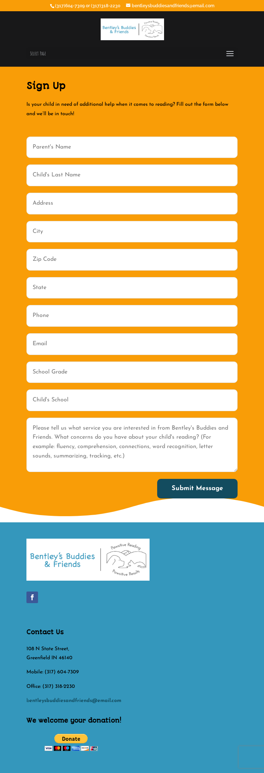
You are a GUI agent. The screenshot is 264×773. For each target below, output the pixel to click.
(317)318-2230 (106, 5)
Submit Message (197, 488)
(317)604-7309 (70, 5)
